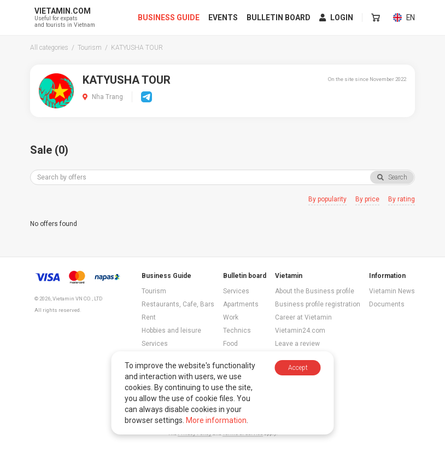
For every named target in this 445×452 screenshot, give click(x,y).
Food (230, 343)
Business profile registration (317, 304)
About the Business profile (314, 291)
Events (223, 17)
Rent (149, 317)
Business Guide (169, 17)
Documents (387, 304)
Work (230, 317)
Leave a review (297, 343)
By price (367, 199)
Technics (237, 330)
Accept (298, 368)
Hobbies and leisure (171, 330)
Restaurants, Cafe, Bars (178, 304)
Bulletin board (279, 17)
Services (155, 343)
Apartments (241, 304)
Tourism (154, 291)
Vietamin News (392, 291)
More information (216, 420)
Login (337, 17)
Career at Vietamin (303, 317)
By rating (401, 199)
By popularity (327, 199)
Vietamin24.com (300, 330)
